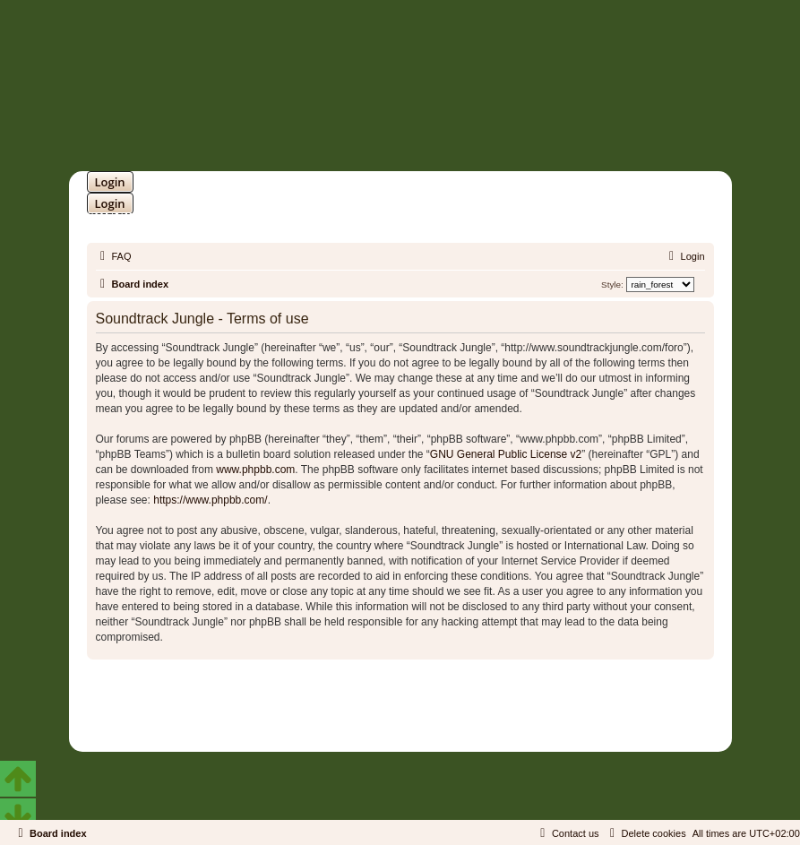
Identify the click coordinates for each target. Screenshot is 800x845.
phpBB (353, 699)
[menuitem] (114, 256)
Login (110, 182)
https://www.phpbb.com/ (210, 500)
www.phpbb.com (255, 469)
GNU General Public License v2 (505, 454)
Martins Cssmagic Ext (446, 713)
